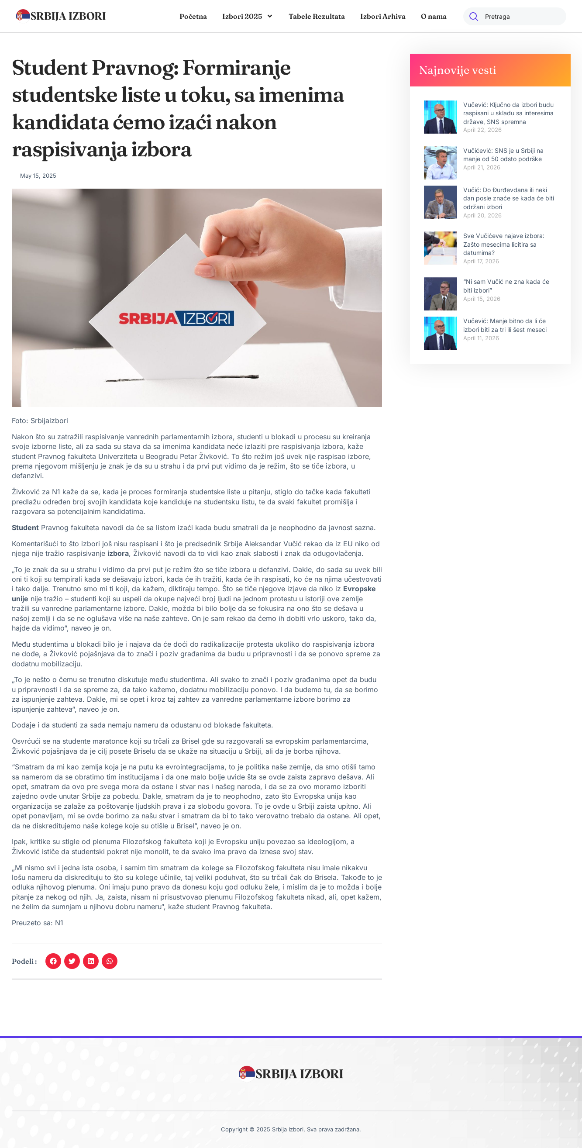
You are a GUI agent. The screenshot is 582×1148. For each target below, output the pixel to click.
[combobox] (514, 16)
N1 (58, 922)
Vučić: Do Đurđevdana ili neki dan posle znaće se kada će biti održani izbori (508, 198)
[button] (53, 961)
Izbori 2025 (247, 16)
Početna (193, 16)
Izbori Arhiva (383, 16)
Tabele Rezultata (317, 16)
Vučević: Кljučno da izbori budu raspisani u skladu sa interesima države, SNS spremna (508, 113)
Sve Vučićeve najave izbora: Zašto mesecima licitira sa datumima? (503, 244)
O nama (434, 16)
